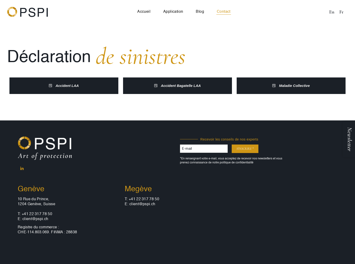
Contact (224, 12)
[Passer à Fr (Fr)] (341, 12)
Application (173, 12)
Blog (200, 12)
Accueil (143, 12)
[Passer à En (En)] (332, 12)
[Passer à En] (124, 12)
